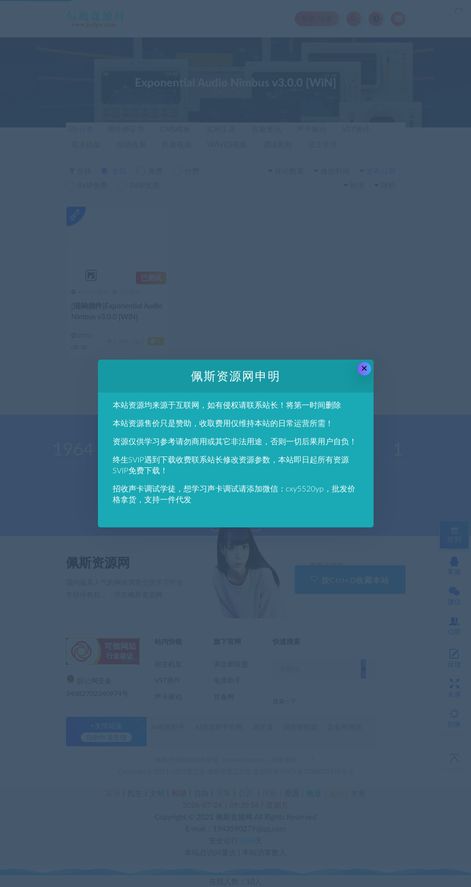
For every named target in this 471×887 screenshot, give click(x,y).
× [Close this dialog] (364, 368)
